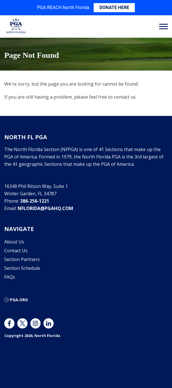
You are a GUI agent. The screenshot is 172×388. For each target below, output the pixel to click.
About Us (14, 242)
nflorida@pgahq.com (45, 208)
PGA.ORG (19, 299)
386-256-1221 (34, 201)
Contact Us (16, 250)
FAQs (9, 277)
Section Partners (22, 259)
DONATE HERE (114, 7)
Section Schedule (22, 268)
